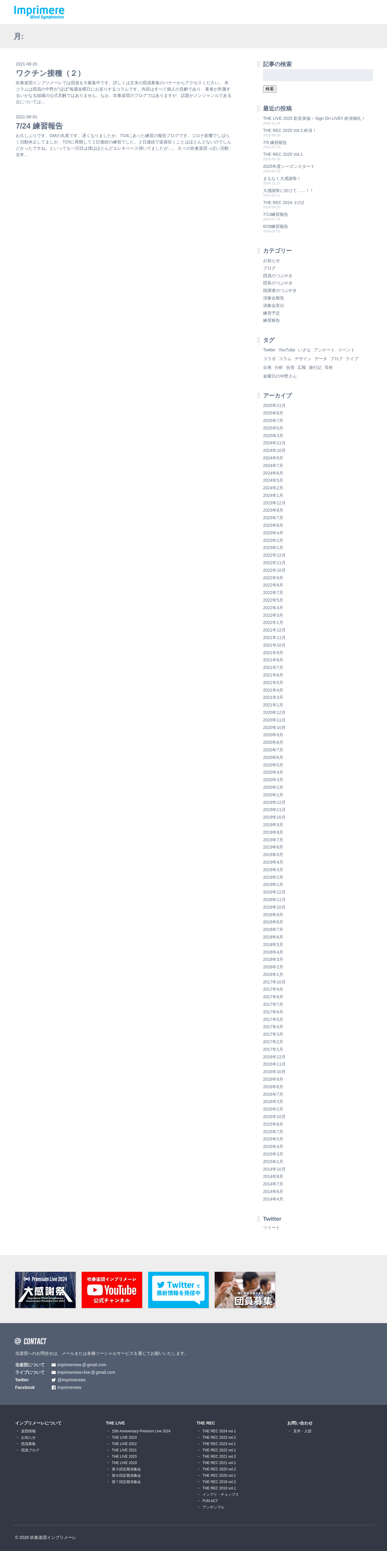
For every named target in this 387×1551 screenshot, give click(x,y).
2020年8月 (273, 742)
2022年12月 (274, 555)
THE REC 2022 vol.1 (219, 1450)
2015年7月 (273, 1131)
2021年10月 (274, 645)
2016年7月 (273, 1094)
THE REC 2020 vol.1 (219, 1475)
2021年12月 (274, 630)
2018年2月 (273, 966)
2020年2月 (273, 787)
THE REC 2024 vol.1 (219, 1431)
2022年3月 (273, 615)
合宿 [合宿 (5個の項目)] (290, 367)
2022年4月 (273, 607)
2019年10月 (274, 817)
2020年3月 (273, 779)
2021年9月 (273, 652)
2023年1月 (273, 547)
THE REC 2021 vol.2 (219, 1456)
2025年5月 (273, 428)
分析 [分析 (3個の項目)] (279, 367)
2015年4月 (273, 1146)
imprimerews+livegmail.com (86, 1372)
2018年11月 (274, 899)
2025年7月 (273, 420)
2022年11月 (274, 562)
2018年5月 (273, 944)
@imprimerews (71, 1380)
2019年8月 (273, 832)
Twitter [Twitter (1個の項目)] (269, 349)
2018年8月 (273, 921)
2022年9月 (273, 577)
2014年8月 (273, 1176)
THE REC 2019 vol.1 (219, 1488)
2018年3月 (273, 959)
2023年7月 (273, 517)
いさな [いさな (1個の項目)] (304, 349)
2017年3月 (273, 1034)
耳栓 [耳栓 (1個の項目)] (328, 367)
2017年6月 (273, 1011)
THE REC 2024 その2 (283, 202)
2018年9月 (273, 914)
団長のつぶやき (278, 282)
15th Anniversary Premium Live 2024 (141, 1431)
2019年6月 (273, 847)
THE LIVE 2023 (124, 1437)
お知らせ (271, 260)
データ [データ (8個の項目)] (320, 358)
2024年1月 (273, 495)
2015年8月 (273, 1124)
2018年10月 (274, 907)
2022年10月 (274, 570)
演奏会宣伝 (273, 305)
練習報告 (271, 320)
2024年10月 (274, 450)
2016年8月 (273, 1086)
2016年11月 (274, 1064)
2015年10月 (274, 1116)
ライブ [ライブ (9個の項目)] (352, 358)
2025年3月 (273, 435)
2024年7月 (273, 465)
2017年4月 (273, 1026)
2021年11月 (274, 637)
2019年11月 (274, 809)
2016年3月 (273, 1101)
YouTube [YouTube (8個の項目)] (286, 349)
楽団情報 (28, 1431)
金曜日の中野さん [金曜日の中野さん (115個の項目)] (280, 376)
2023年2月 (273, 540)
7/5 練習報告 (275, 142)
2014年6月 (273, 1191)
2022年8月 (273, 585)
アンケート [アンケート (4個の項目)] (324, 349)
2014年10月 (274, 1169)
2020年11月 (274, 720)
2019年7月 (273, 839)
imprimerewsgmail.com (81, 1365)
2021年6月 (273, 675)
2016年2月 (273, 1109)
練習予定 (271, 313)
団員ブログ (30, 1450)
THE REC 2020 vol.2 (219, 1469)
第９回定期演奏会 (126, 1469)
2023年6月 (273, 525)
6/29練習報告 (275, 226)
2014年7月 (273, 1184)
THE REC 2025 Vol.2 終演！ (290, 130)
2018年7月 (273, 929)
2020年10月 (274, 727)
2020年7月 (273, 749)
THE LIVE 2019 (124, 1463)
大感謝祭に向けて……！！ (288, 190)
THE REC (206, 1423)
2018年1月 (273, 974)
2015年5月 (273, 1139)
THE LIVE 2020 (124, 1456)
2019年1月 (273, 884)
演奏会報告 (273, 298)
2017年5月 (273, 1019)
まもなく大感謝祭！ (282, 178)
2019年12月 (274, 802)
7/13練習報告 (275, 214)
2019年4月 (273, 862)
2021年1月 (273, 704)
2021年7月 (273, 667)
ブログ (269, 268)
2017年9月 (273, 989)
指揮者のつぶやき (280, 290)
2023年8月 (273, 510)
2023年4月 (273, 532)
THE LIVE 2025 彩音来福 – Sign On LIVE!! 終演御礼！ (314, 118)
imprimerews (69, 1387)
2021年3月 (273, 697)
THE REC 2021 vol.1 (219, 1463)
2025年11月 (274, 405)
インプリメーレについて (38, 1423)
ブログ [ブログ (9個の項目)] (336, 358)
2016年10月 (274, 1071)
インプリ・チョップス (221, 1494)
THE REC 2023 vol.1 (219, 1444)
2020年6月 (273, 757)
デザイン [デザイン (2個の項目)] (302, 358)
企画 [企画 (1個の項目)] (267, 367)
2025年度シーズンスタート (289, 166)
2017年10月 (274, 982)
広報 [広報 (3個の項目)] (302, 367)
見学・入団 (302, 1431)
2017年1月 (273, 1049)
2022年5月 (273, 600)
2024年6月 (273, 473)
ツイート (271, 1227)
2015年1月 (273, 1161)
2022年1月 (273, 622)
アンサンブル (213, 1507)
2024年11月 (274, 442)
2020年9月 (273, 734)
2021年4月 (273, 690)
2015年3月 (273, 1154)
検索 (269, 88)
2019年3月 (273, 869)
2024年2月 (273, 487)
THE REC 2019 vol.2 (219, 1482)
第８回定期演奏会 (126, 1475)
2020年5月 (273, 765)
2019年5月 (273, 854)
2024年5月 (273, 480)
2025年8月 (273, 413)
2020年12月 (274, 712)
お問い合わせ (300, 1423)
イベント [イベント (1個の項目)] (346, 349)
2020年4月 (273, 772)
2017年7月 (273, 1004)
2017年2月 (273, 1041)
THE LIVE (115, 1423)
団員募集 (28, 1444)
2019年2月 (273, 877)
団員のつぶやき (278, 275)
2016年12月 (274, 1056)
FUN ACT (210, 1501)
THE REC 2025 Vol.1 (283, 154)
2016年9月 (273, 1079)
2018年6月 (273, 937)
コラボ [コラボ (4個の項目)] (269, 358)
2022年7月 (273, 592)
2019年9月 (273, 824)
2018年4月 (273, 952)
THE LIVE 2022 (124, 1444)
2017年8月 (273, 996)
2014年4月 (273, 1199)
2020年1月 (273, 794)
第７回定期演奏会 (126, 1482)
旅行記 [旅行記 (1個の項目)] (315, 367)
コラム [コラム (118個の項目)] (285, 358)
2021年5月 (273, 682)
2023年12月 (274, 502)
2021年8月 (273, 659)
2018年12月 (274, 892)
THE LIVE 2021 (124, 1450)
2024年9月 (273, 458)
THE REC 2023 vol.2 (219, 1437)
